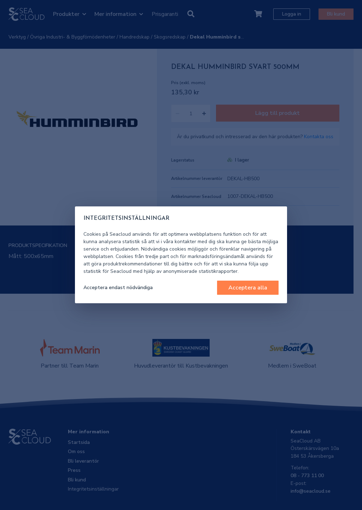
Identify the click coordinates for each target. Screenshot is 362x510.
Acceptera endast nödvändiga (118, 287)
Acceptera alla (247, 288)
